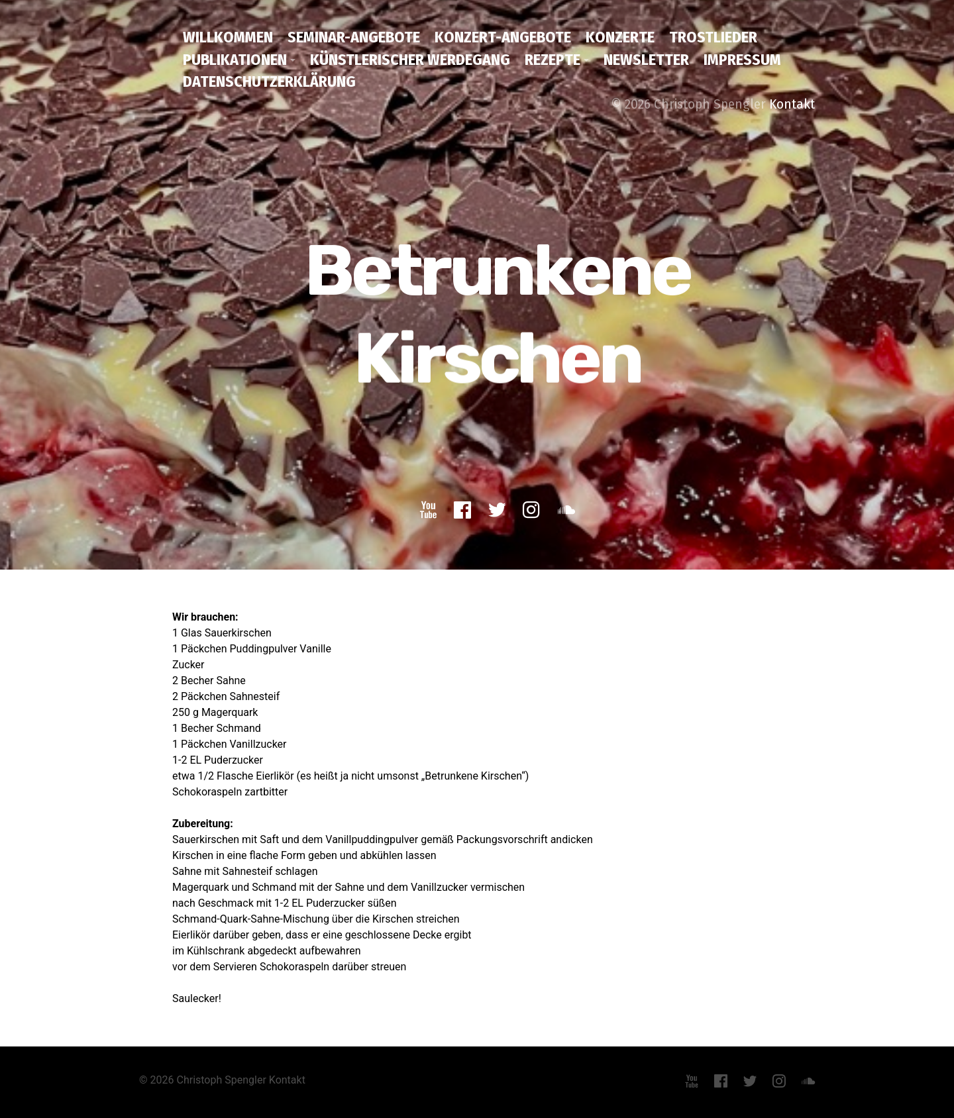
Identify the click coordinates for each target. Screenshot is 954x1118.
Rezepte (552, 59)
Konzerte (620, 37)
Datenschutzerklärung (269, 81)
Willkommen (228, 37)
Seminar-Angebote (354, 37)
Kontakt (792, 104)
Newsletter (646, 59)
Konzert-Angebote (503, 37)
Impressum (742, 59)
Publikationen (235, 59)
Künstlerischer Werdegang (410, 59)
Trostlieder (713, 37)
